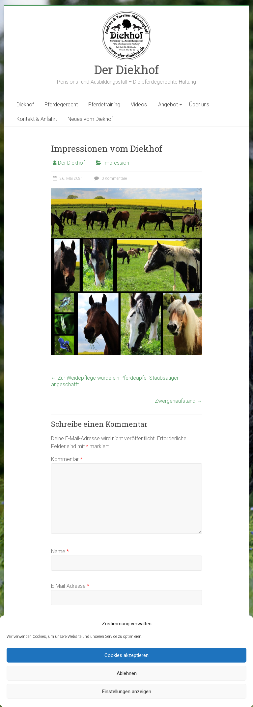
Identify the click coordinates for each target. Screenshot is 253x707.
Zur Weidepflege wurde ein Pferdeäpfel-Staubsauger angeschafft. (115, 381)
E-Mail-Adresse (70, 586)
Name (60, 551)
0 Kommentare (110, 178)
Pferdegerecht (61, 104)
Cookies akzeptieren (126, 655)
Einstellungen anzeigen (126, 691)
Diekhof (25, 104)
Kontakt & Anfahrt (36, 119)
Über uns (199, 104)
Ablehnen (127, 673)
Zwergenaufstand (178, 401)
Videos (139, 104)
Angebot (168, 104)
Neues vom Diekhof (90, 119)
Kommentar (66, 459)
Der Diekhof (126, 69)
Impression (116, 163)
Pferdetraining (104, 104)
